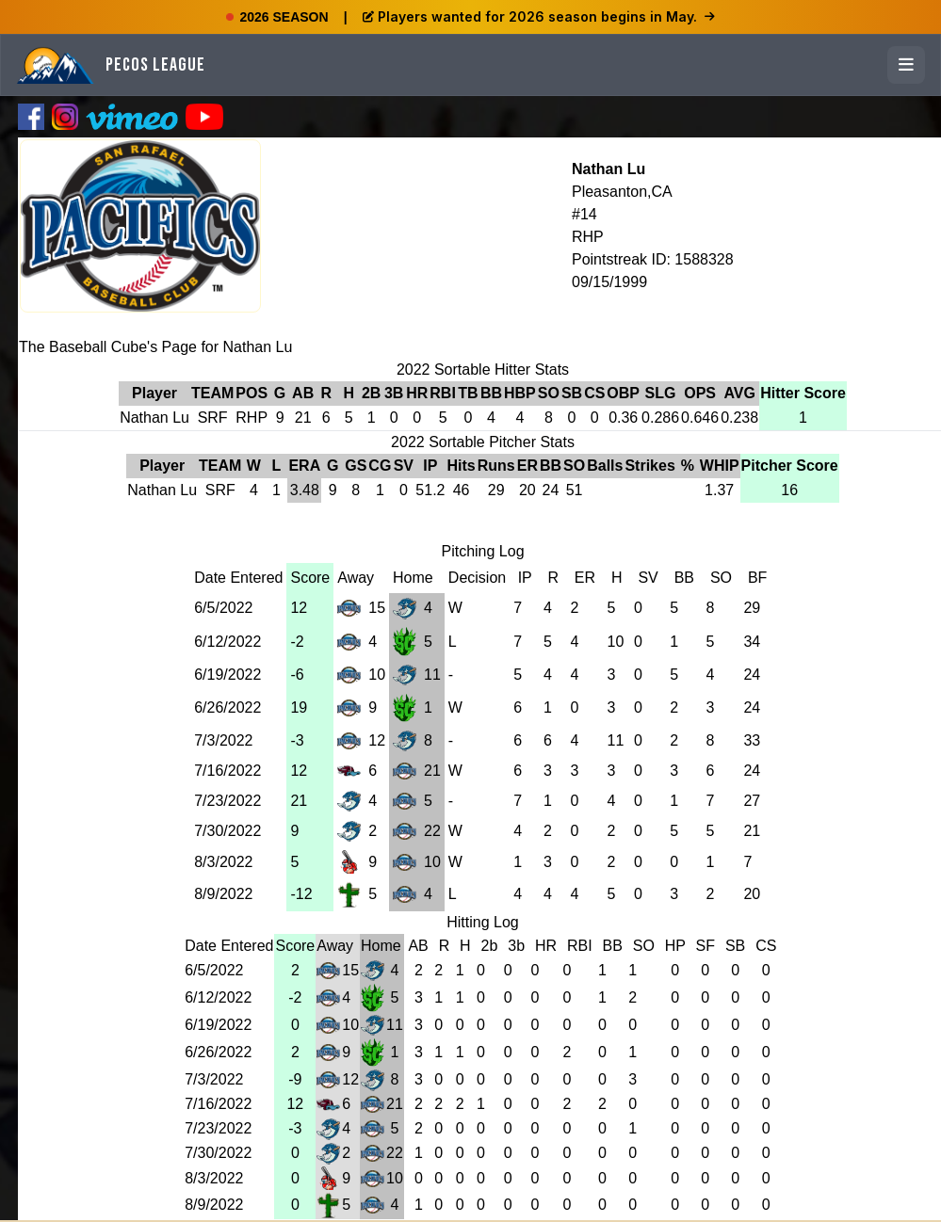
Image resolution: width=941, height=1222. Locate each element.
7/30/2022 (227, 831)
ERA (304, 466)
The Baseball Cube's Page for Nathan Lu (155, 347)
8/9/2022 (223, 894)
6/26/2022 (227, 707)
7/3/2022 (223, 740)
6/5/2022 (223, 608)
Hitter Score (803, 393)
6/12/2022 (227, 642)
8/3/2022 (223, 862)
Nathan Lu (608, 169)
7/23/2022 (227, 801)
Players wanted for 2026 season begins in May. (539, 16)
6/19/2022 (227, 675)
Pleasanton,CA (622, 192)
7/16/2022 (227, 771)
